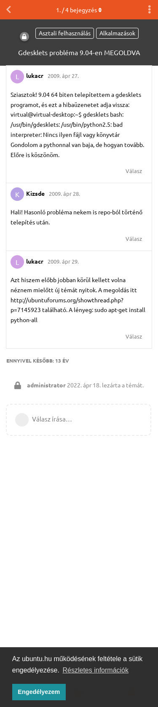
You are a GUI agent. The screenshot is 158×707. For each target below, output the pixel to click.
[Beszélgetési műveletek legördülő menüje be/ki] (149, 9)
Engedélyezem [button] (39, 691)
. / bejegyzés (79, 9)
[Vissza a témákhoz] (8, 9)
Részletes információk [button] (96, 670)
